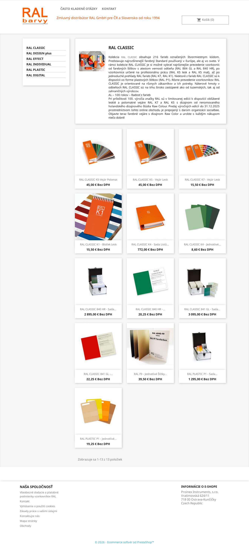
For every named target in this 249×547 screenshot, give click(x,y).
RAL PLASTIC (35, 70)
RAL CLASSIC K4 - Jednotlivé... (202, 244)
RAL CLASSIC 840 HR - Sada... (98, 309)
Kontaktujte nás (30, 516)
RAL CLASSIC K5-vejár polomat (98, 179)
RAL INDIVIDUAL (38, 64)
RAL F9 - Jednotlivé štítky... (150, 374)
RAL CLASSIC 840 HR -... (150, 309)
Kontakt (109, 9)
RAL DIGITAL (35, 75)
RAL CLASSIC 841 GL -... (98, 374)
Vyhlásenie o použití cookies (37, 506)
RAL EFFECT (34, 59)
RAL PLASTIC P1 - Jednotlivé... (98, 438)
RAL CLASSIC (35, 48)
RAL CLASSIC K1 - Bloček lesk (98, 244)
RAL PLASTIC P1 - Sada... (202, 374)
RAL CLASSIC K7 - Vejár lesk (202, 179)
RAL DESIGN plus (38, 53)
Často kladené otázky (78, 9)
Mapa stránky (28, 521)
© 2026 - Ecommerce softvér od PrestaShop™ (124, 542)
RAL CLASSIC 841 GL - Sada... (202, 309)
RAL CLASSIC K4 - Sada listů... (150, 244)
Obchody (25, 526)
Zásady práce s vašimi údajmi (38, 511)
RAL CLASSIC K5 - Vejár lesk (150, 179)
